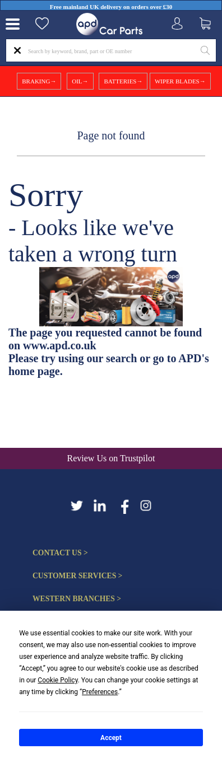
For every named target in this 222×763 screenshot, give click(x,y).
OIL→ (80, 81)
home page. (35, 371)
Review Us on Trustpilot (111, 458)
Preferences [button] (100, 692)
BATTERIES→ (123, 81)
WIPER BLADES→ (180, 81)
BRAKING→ (39, 81)
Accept (111, 738)
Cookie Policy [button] (57, 680)
